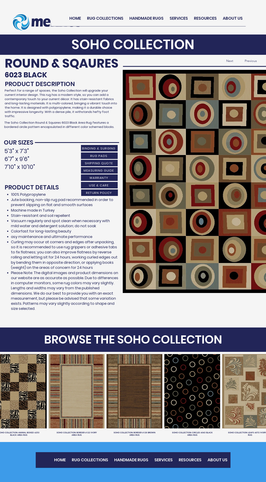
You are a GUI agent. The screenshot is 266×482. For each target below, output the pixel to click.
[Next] (223, 61)
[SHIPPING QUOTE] (99, 163)
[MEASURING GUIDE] (99, 170)
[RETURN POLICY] (99, 192)
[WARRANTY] (99, 177)
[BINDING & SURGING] (99, 148)
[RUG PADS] (99, 155)
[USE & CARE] (99, 185)
